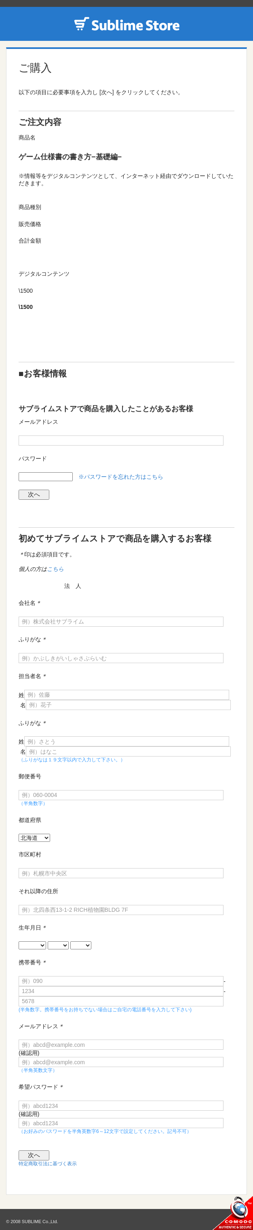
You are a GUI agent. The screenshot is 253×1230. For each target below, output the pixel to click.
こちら (55, 569)
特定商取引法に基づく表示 (48, 1164)
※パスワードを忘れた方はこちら (120, 476)
